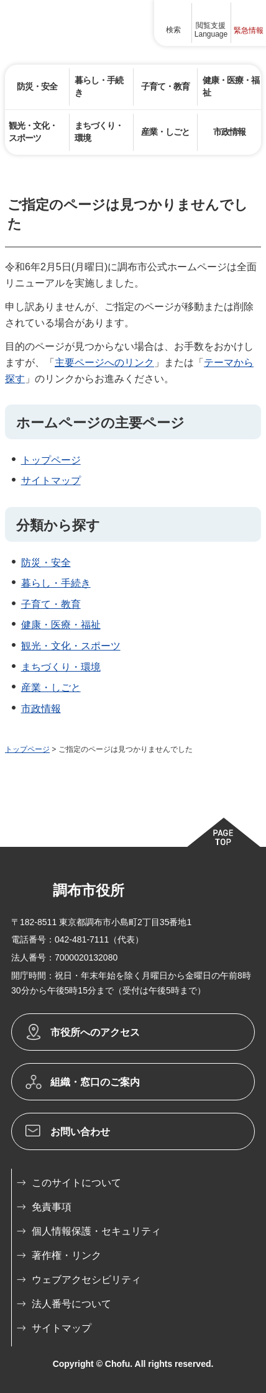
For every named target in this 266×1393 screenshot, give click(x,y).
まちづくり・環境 (61, 667)
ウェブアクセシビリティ (86, 1279)
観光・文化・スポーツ (71, 646)
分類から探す (58, 525)
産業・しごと (51, 687)
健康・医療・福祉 (61, 624)
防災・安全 (46, 562)
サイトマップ (51, 480)
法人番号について (71, 1304)
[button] (173, 23)
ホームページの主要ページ (100, 423)
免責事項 (51, 1207)
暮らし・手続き (56, 583)
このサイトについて (76, 1182)
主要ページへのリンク (104, 362)
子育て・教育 (51, 604)
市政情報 (41, 708)
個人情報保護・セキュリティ (96, 1231)
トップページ (51, 460)
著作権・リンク (66, 1255)
